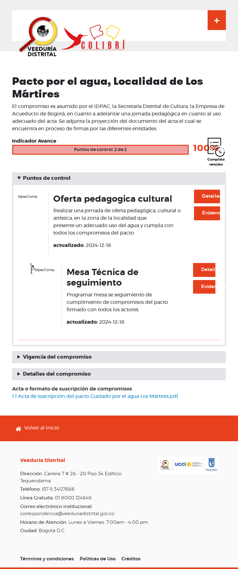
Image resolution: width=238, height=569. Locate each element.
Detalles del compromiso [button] (57, 374)
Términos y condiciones (47, 559)
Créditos (130, 559)
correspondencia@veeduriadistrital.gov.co (67, 513)
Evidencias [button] (211, 213)
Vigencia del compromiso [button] (57, 357)
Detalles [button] (211, 196)
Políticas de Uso (98, 559)
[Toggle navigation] (217, 20)
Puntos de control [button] (47, 178)
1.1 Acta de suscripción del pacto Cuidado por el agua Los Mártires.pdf (95, 396)
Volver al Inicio (41, 427)
